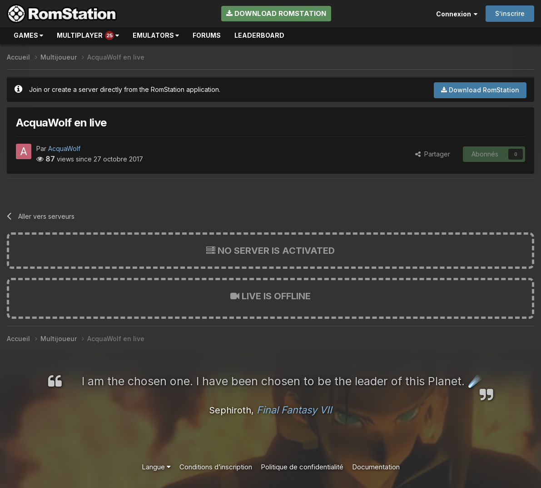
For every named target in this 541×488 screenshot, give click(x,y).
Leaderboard (259, 35)
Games (28, 35)
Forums (207, 35)
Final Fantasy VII (294, 410)
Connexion (456, 14)
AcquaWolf (64, 148)
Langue (156, 467)
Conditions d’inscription (215, 467)
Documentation (376, 467)
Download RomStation (276, 13)
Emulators (156, 35)
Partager (432, 154)
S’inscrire (510, 13)
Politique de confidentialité (302, 467)
